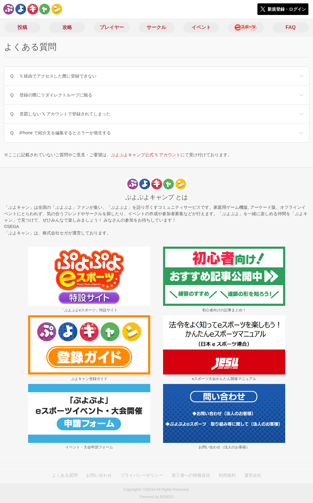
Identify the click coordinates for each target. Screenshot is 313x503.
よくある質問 (65, 475)
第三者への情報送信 (191, 475)
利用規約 (227, 475)
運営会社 (252, 475)
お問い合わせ (99, 475)
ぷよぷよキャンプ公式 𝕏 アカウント (146, 154)
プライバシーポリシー (141, 475)
